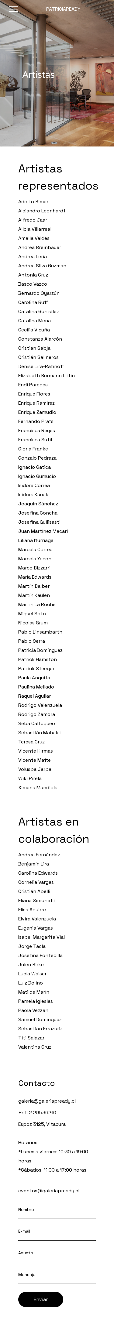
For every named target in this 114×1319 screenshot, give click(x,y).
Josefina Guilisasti (39, 522)
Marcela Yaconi (35, 558)
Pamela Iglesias (35, 1001)
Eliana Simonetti (36, 900)
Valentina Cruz (34, 1047)
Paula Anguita (34, 677)
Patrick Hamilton (37, 659)
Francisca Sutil (35, 439)
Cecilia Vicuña (34, 330)
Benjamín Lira (33, 864)
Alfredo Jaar (32, 220)
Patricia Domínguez (40, 650)
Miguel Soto (32, 613)
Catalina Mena (34, 320)
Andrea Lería (32, 256)
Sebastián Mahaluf (40, 732)
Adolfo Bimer (33, 201)
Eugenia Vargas (35, 928)
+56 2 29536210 (37, 1112)
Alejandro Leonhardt (42, 211)
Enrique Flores (34, 394)
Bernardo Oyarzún (39, 293)
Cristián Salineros (38, 357)
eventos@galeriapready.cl (48, 1190)
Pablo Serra (31, 641)
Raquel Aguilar (34, 696)
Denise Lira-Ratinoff (41, 366)
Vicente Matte (34, 760)
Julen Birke (31, 964)
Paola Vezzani (34, 1010)
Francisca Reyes (36, 430)
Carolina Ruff (33, 302)
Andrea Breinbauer (39, 247)
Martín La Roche (37, 604)
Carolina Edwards (38, 873)
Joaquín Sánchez (38, 503)
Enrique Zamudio (37, 412)
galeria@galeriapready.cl (47, 1101)
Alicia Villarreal (34, 229)
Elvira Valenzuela (37, 919)
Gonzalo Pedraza (37, 458)
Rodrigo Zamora (36, 714)
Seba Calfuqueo (36, 723)
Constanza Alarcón (40, 339)
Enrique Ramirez (36, 403)
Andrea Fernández (39, 854)
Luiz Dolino (30, 983)
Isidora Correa (34, 485)
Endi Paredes (33, 384)
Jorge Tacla (32, 946)
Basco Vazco (32, 284)
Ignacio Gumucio (37, 476)
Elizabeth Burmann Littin (46, 375)
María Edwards (34, 577)
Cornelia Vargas (36, 882)
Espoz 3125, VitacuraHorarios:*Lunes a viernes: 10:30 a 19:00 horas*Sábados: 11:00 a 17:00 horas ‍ (53, 1147)
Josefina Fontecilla (40, 955)
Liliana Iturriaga (36, 540)
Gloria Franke (33, 449)
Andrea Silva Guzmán (42, 265)
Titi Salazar (31, 1038)
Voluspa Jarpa (34, 769)
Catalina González (38, 311)
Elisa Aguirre (32, 909)
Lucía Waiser (32, 973)
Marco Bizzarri (34, 568)
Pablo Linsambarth (40, 632)
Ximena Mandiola (37, 787)
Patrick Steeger (36, 668)
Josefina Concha (37, 513)
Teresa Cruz (31, 742)
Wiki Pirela (30, 778)
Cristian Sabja (34, 348)
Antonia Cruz (33, 275)
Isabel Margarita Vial (41, 937)
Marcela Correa (35, 549)
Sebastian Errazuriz (40, 1028)
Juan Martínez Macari (43, 531)
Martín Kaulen (34, 595)
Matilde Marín (33, 992)
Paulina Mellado (36, 687)
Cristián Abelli (34, 891)
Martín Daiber (34, 586)
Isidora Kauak (33, 494)
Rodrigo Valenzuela (40, 705)
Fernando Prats (36, 421)
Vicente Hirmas (35, 751)
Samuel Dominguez (40, 1019)
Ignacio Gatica (34, 467)
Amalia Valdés (34, 238)
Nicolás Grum (33, 623)
